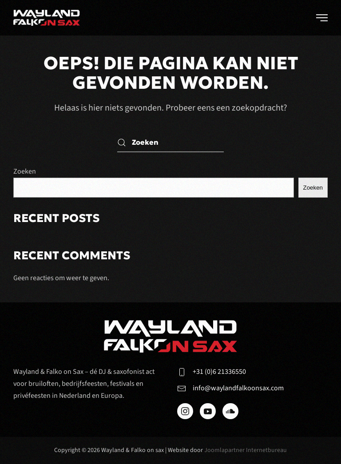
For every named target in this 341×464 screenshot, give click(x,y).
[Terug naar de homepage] (46, 17)
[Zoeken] (170, 142)
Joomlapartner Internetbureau (245, 450)
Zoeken (24, 171)
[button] (322, 17)
